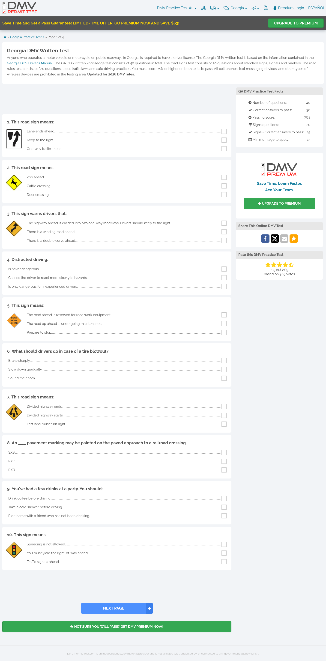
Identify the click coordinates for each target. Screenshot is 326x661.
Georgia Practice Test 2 (27, 37)
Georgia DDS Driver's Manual (30, 63)
